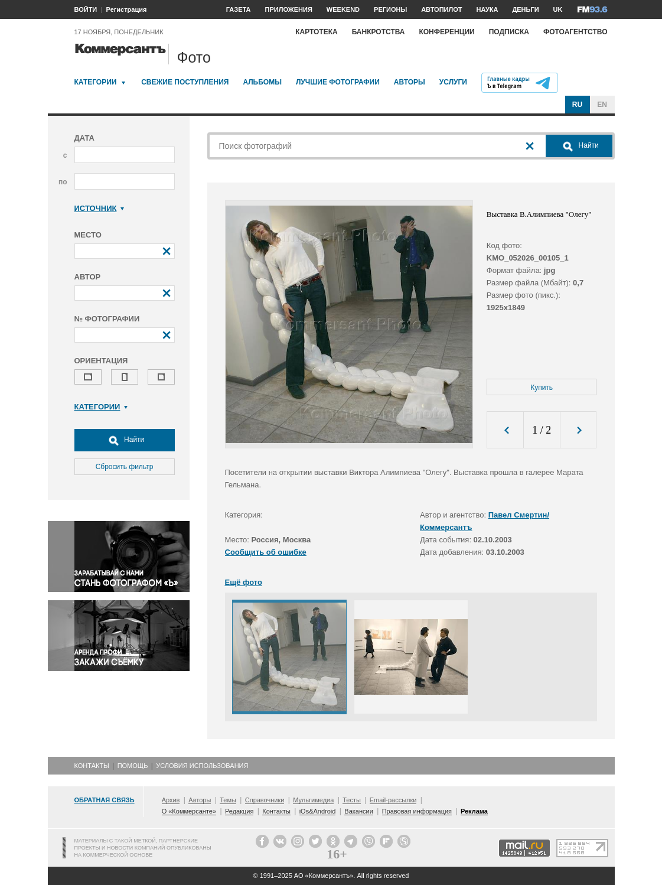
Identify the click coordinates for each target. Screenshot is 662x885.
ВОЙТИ (85, 9)
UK (558, 9)
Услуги (453, 82)
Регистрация (126, 9)
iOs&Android (317, 811)
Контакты (91, 765)
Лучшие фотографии (338, 82)
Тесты (352, 799)
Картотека (316, 32)
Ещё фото (243, 582)
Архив (171, 799)
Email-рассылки (393, 799)
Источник (99, 208)
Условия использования (202, 765)
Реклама (474, 811)
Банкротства (378, 32)
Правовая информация (417, 811)
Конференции (446, 32)
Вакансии (358, 811)
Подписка (509, 32)
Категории (95, 82)
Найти (125, 440)
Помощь (133, 765)
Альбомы (262, 82)
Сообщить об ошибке (265, 552)
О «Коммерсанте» (189, 811)
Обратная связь (104, 799)
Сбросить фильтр (125, 467)
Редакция (239, 811)
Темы (228, 799)
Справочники (265, 799)
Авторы (409, 82)
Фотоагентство (575, 32)
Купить (541, 387)
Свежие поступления (185, 82)
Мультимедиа (313, 799)
